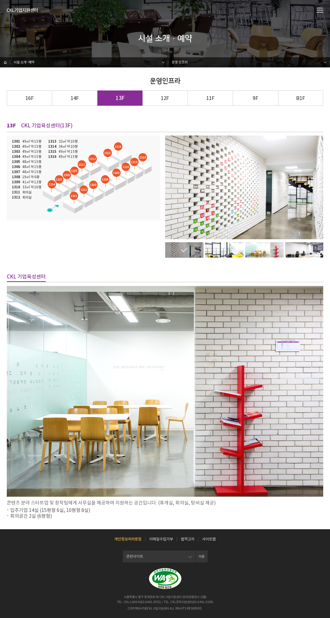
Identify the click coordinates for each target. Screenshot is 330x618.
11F (210, 98)
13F (120, 98)
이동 (201, 556)
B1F (300, 98)
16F (29, 98)
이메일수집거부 (161, 539)
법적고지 (187, 539)
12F (165, 98)
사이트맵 (209, 539)
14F (75, 98)
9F (255, 98)
